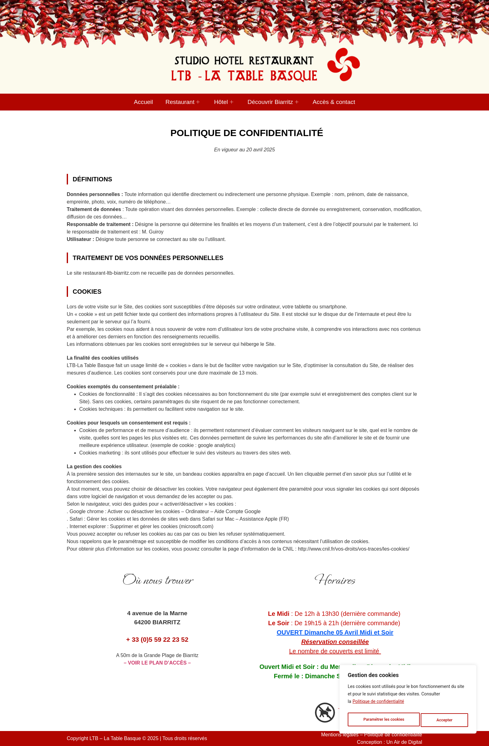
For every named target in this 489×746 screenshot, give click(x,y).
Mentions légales (340, 734)
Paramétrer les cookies (383, 720)
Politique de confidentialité (378, 704)
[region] (408, 701)
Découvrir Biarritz (273, 102)
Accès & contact (334, 102)
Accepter (445, 720)
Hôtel (223, 102)
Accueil (143, 102)
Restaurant (183, 102)
